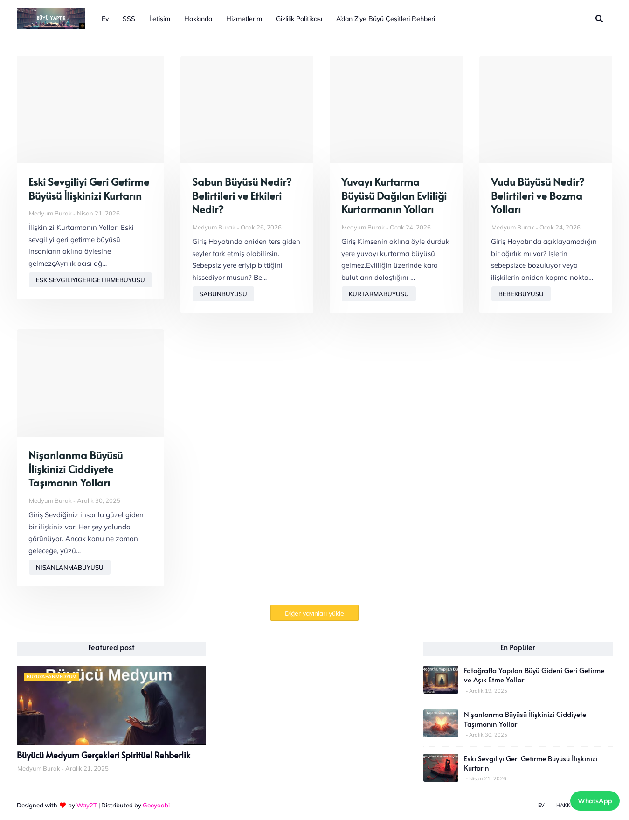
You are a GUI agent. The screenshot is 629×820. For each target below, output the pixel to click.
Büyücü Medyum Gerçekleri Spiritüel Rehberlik (103, 755)
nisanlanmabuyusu (70, 567)
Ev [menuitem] (105, 18)
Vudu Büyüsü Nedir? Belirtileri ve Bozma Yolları (537, 195)
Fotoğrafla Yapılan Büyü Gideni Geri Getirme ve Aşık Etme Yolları (534, 675)
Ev (541, 805)
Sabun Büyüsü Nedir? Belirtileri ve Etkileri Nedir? (241, 195)
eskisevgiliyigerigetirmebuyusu (90, 280)
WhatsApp (595, 801)
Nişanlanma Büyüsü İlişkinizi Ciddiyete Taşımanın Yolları (75, 468)
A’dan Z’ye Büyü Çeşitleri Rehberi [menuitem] (385, 18)
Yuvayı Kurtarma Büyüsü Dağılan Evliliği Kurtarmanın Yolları (394, 195)
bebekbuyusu (521, 294)
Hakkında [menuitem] (198, 18)
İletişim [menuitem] (159, 18)
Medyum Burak (50, 213)
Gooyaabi (156, 805)
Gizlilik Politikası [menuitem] (299, 18)
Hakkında (569, 805)
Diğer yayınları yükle (314, 613)
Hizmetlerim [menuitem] (244, 18)
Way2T (86, 805)
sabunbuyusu (223, 294)
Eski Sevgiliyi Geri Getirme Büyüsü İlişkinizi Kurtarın (88, 188)
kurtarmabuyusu (379, 294)
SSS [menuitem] (129, 18)
